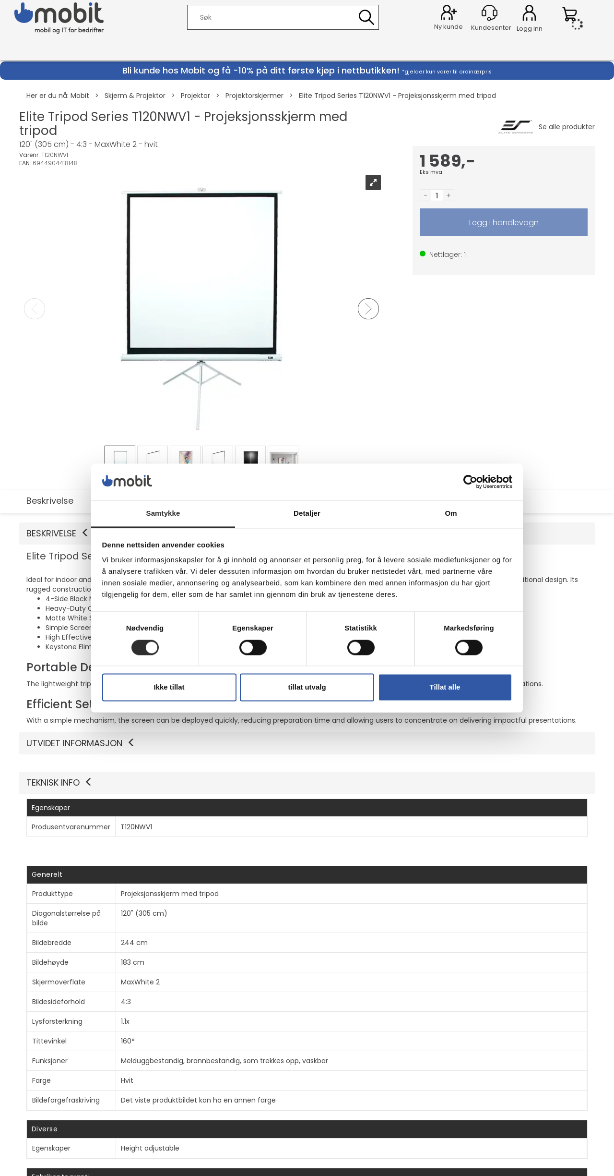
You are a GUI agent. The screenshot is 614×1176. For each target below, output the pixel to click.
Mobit (80, 95)
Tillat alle (445, 687)
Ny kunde (448, 26)
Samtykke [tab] (163, 513)
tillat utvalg (307, 687)
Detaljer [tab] (307, 513)
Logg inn (529, 14)
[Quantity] (437, 195)
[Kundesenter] (489, 13)
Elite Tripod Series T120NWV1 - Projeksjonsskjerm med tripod (397, 95)
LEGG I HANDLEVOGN (504, 222)
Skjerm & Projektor (135, 95)
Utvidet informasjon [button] (81, 743)
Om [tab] (451, 513)
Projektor (195, 95)
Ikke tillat (169, 687)
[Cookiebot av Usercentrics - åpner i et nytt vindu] (470, 481)
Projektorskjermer (254, 95)
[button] (307, 782)
